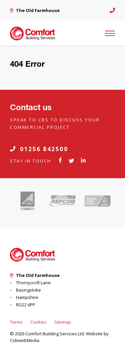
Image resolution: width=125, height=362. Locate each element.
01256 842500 (39, 149)
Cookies (38, 322)
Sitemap (62, 322)
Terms (16, 322)
